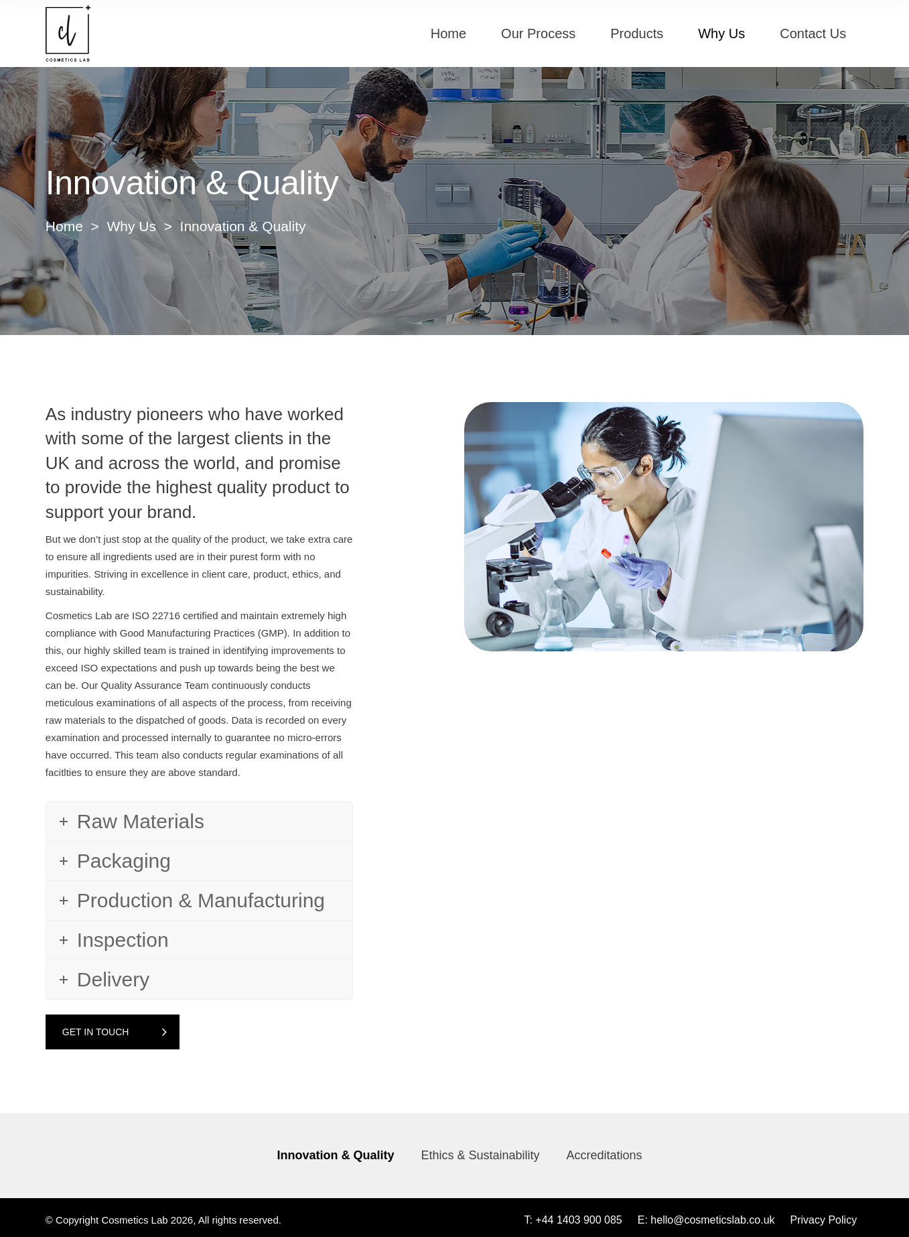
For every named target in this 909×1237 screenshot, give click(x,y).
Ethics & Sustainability (480, 1155)
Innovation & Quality (335, 1155)
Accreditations (604, 1155)
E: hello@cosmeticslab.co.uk (706, 1220)
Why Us (131, 226)
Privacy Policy (823, 1220)
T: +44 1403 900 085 (573, 1220)
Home (64, 226)
